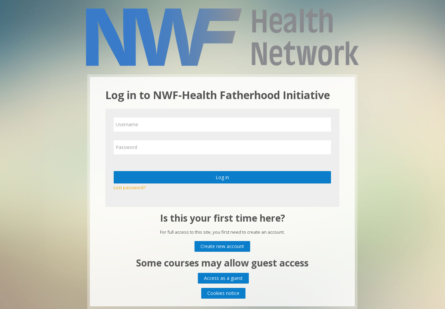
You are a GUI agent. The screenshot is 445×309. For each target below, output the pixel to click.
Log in (222, 177)
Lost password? (130, 187)
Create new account (222, 246)
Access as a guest (223, 278)
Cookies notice (223, 293)
